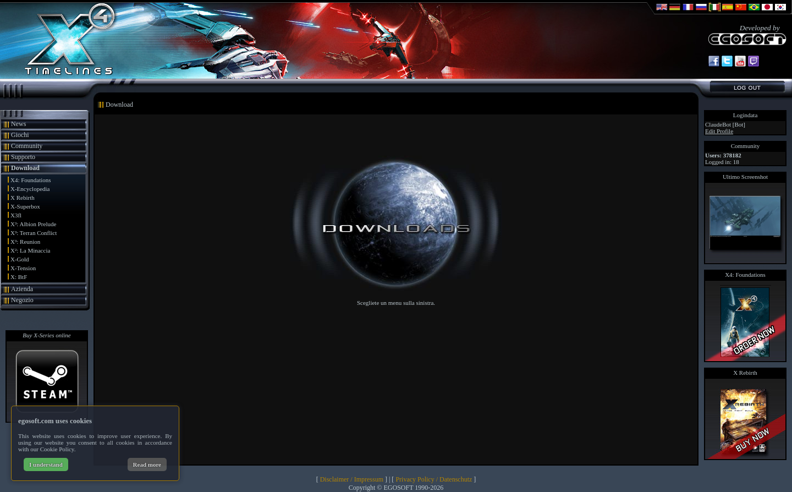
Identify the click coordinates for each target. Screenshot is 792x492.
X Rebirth (22, 197)
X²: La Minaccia (30, 250)
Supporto (23, 157)
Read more (147, 464)
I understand (46, 464)
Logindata (745, 115)
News (18, 124)
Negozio (22, 300)
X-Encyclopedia (30, 188)
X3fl (15, 215)
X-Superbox (25, 206)
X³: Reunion (25, 241)
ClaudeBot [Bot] (725, 124)
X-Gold (19, 259)
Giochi (20, 135)
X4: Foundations (30, 180)
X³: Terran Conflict (33, 232)
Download (25, 168)
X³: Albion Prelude (33, 224)
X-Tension (23, 268)
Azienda (22, 289)
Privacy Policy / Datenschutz (433, 479)
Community (26, 146)
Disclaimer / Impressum (351, 479)
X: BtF (18, 277)
